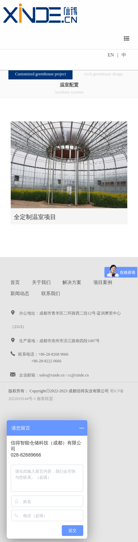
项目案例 (102, 282)
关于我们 (41, 282)
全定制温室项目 (40, 70)
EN (111, 55)
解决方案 (71, 282)
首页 (15, 282)
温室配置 (69, 89)
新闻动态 (19, 293)
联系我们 (50, 293)
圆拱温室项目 (103, 70)
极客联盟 (45, 398)
